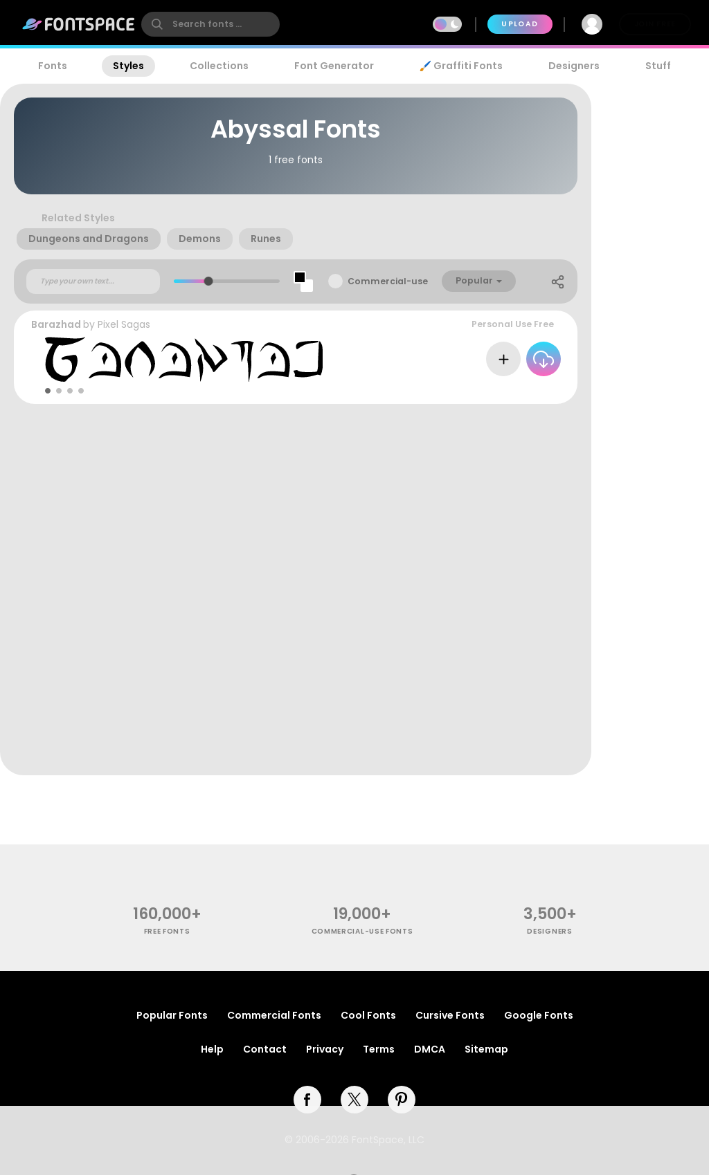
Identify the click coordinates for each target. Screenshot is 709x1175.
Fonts (52, 66)
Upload (519, 24)
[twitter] (354, 1099)
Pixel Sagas (124, 324)
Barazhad (56, 324)
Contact (265, 1049)
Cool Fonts (368, 1015)
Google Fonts (538, 1015)
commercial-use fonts (362, 931)
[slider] (208, 281)
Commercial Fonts (274, 1015)
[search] (210, 24)
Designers (574, 66)
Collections (219, 66)
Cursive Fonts (450, 1015)
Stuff (658, 66)
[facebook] (307, 1099)
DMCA (429, 1049)
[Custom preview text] (93, 281)
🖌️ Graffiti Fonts (461, 66)
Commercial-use (388, 281)
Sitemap (486, 1049)
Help (212, 1049)
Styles (128, 66)
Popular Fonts (172, 1015)
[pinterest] (401, 1099)
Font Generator (334, 66)
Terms (379, 1049)
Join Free (655, 24)
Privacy (324, 1049)
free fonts (167, 931)
